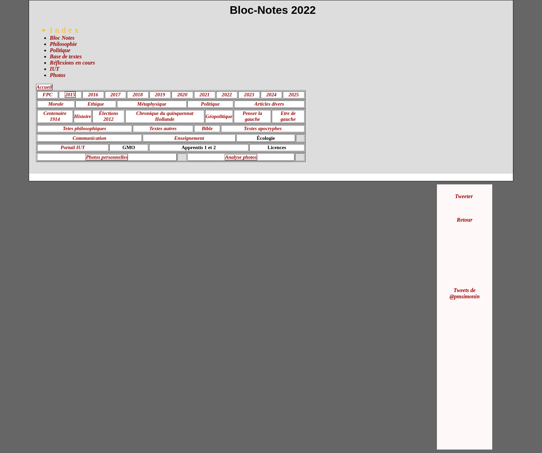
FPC (48, 94)
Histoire (82, 116)
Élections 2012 (108, 116)
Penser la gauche (252, 116)
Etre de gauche (288, 116)
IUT (54, 69)
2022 (227, 94)
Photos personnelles (107, 157)
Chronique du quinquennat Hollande (164, 116)
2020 (182, 94)
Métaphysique (152, 104)
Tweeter (464, 196)
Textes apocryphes (263, 128)
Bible (207, 128)
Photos (57, 75)
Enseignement (189, 138)
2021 (204, 94)
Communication (89, 138)
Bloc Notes (62, 38)
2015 (70, 94)
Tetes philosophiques (84, 128)
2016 (93, 94)
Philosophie (63, 44)
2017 (115, 94)
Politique (60, 50)
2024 (272, 94)
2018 (138, 94)
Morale (56, 104)
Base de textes (66, 56)
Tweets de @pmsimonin (464, 293)
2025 (294, 94)
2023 (249, 94)
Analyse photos (241, 157)
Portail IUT (72, 147)
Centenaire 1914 (54, 116)
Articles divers (269, 104)
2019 (160, 94)
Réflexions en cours (72, 63)
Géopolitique (219, 116)
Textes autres (163, 128)
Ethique (95, 104)
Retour (464, 220)
